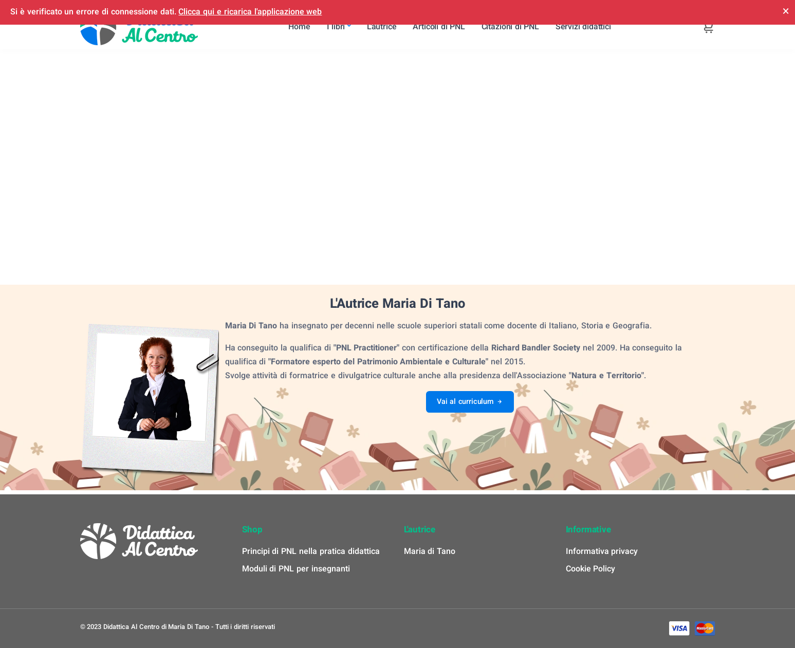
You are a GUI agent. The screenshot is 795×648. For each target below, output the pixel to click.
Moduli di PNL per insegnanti (296, 569)
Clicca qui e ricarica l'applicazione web (250, 12)
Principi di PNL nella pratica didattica (311, 551)
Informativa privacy (602, 551)
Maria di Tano (430, 551)
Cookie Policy (591, 569)
